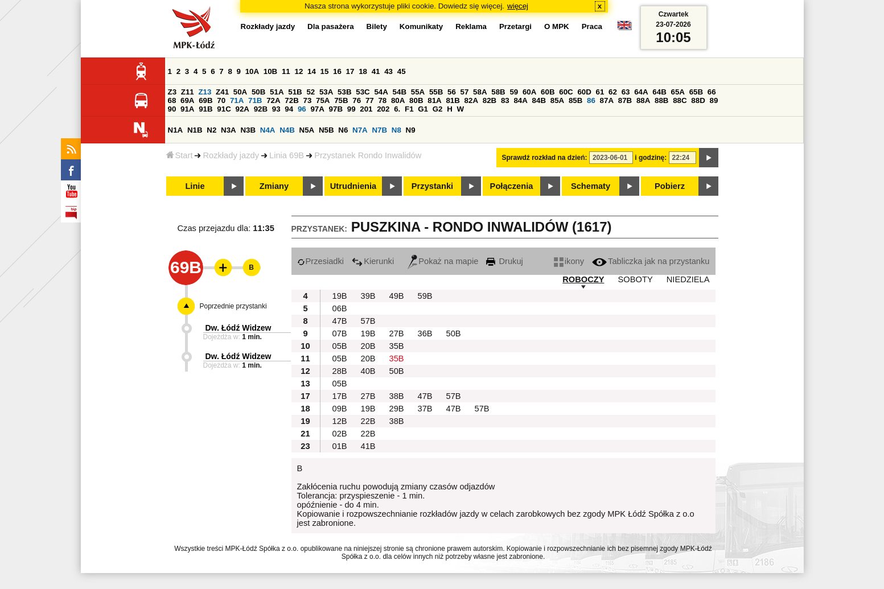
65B (696, 92)
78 (382, 100)
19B (339, 295)
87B (625, 100)
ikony (569, 261)
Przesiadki (320, 261)
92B (261, 109)
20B (368, 346)
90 (172, 109)
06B (339, 308)
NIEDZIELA (688, 279)
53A (326, 92)
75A (323, 100)
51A (276, 92)
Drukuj (504, 261)
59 (513, 92)
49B (396, 295)
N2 (211, 130)
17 (350, 71)
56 (451, 92)
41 (376, 71)
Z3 (172, 92)
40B (368, 371)
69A (187, 100)
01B (339, 446)
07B (339, 333)
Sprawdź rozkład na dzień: (544, 158)
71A (237, 100)
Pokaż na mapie (443, 261)
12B (339, 421)
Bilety (377, 26)
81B (452, 100)
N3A (228, 130)
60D (584, 92)
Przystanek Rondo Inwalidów (367, 155)
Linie (194, 186)
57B (368, 321)
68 (172, 100)
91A (187, 109)
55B (436, 92)
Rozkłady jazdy (231, 155)
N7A (360, 130)
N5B (326, 130)
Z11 (187, 92)
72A (273, 100)
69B (205, 100)
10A (252, 71)
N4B (287, 130)
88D (698, 100)
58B (498, 92)
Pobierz (670, 186)
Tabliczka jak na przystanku (650, 261)
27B (396, 333)
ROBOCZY (583, 279)
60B (547, 92)
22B (368, 421)
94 (289, 109)
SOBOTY (635, 279)
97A (317, 109)
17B (339, 396)
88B (661, 100)
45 (401, 71)
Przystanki (432, 186)
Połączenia (511, 186)
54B (399, 92)
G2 (438, 109)
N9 (411, 130)
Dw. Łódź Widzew (238, 327)
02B (339, 433)
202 (383, 109)
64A (641, 92)
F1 (409, 109)
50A (240, 92)
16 (337, 71)
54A (381, 92)
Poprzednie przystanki (233, 306)
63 (626, 92)
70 (221, 100)
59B (425, 295)
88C (679, 100)
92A (242, 109)
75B (341, 100)
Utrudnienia (353, 186)
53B (344, 92)
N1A (175, 130)
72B (291, 100)
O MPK (556, 26)
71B (255, 100)
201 (366, 109)
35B (396, 346)
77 (369, 100)
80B (416, 100)
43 (388, 71)
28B (339, 371)
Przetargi (515, 26)
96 (302, 109)
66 (712, 92)
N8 (396, 130)
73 (307, 100)
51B (295, 92)
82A (471, 100)
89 (714, 100)
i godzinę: (651, 158)
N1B (195, 130)
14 (311, 71)
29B (396, 408)
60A (529, 92)
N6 (343, 130)
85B (575, 100)
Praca (592, 26)
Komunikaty (421, 26)
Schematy (590, 186)
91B (205, 109)
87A (607, 100)
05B (339, 346)
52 (310, 92)
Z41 (222, 92)
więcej (517, 6)
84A (520, 100)
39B (368, 295)
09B (339, 408)
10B (270, 71)
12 (298, 71)
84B (539, 100)
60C (566, 92)
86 (591, 100)
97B (336, 109)
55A (418, 92)
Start (179, 155)
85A (557, 100)
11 (286, 71)
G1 (423, 109)
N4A (268, 130)
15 (324, 71)
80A (398, 100)
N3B (248, 130)
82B (489, 100)
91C (224, 109)
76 (356, 100)
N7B (379, 130)
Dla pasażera (330, 26)
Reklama (471, 26)
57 (464, 92)
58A (480, 92)
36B (425, 333)
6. (397, 109)
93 (276, 109)
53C (362, 92)
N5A (307, 130)
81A (434, 100)
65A (677, 92)
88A (643, 100)
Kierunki (373, 261)
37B (425, 408)
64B (659, 92)
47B (339, 321)
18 (363, 71)
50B (258, 92)
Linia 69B (286, 155)
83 (505, 100)
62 (612, 92)
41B (368, 446)
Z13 (204, 92)
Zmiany (274, 186)
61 (600, 92)
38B (396, 396)
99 (351, 109)
